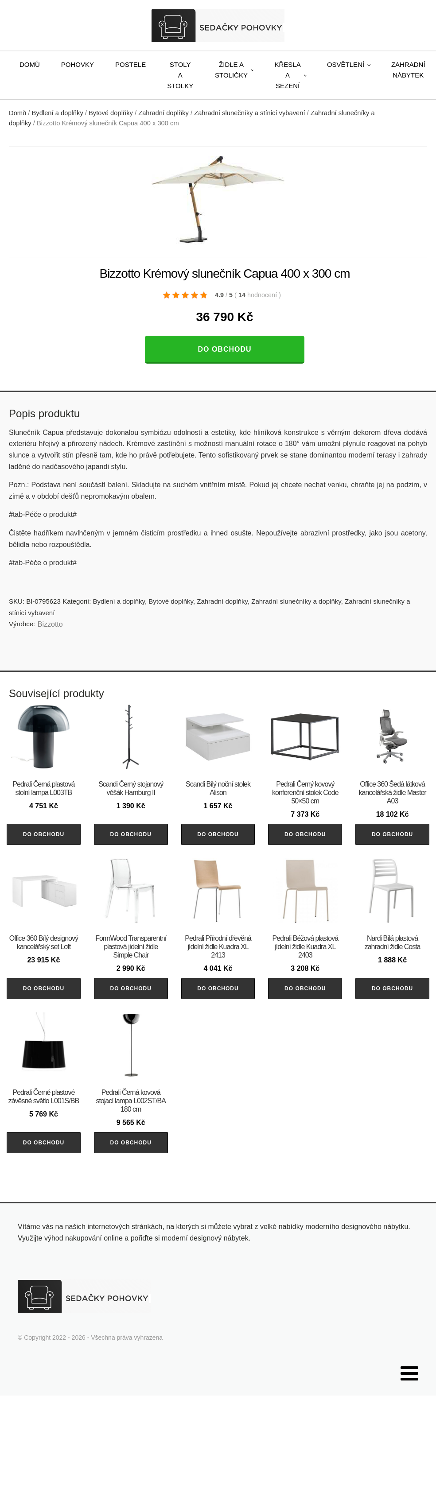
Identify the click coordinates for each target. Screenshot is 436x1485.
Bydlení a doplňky (57, 112)
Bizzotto (50, 624)
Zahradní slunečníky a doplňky (296, 601)
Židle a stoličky (231, 70)
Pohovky (77, 64)
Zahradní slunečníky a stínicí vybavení (249, 112)
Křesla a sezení (288, 75)
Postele (130, 64)
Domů (29, 64)
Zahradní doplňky (163, 112)
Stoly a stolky (180, 75)
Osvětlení (345, 64)
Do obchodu (224, 349)
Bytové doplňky (111, 112)
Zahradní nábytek (408, 70)
